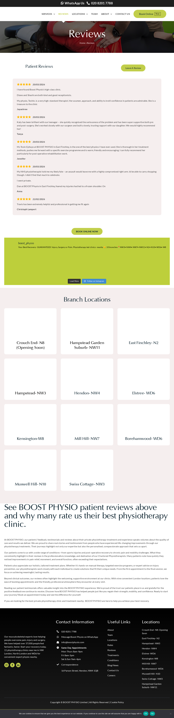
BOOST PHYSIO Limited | (76, 702)
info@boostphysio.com (72, 642)
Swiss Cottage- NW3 (152, 678)
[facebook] (12, 665)
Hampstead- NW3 (151, 643)
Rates (110, 645)
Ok (146, 714)
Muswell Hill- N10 (151, 673)
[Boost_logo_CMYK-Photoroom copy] (15, 620)
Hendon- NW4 (149, 648)
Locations (112, 640)
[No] (170, 713)
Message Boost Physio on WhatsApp (79, 637)
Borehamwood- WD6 (152, 668)
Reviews (111, 650)
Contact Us (113, 670)
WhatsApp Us (74, 3)
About (110, 629)
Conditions (113, 660)
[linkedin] (18, 665)
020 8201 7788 (102, 3)
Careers (111, 675)
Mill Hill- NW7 (149, 663)
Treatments (113, 655)
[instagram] (6, 665)
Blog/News (112, 665)
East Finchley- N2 (151, 638)
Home (82, 43)
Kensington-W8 (150, 658)
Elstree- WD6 (149, 653)
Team (110, 635)
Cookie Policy (117, 702)
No (152, 714)
